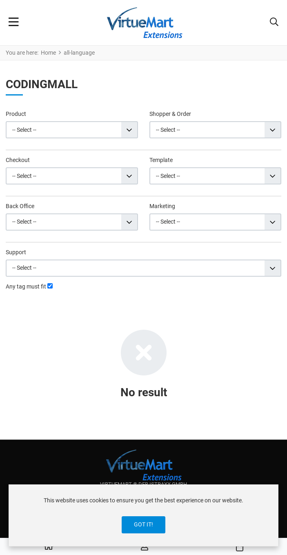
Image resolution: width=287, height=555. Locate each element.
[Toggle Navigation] (14, 23)
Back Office (20, 206)
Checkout (18, 160)
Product (16, 114)
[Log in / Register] (144, 547)
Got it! (143, 524)
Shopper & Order (170, 114)
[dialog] (143, 515)
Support (16, 252)
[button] (274, 23)
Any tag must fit (26, 286)
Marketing (162, 206)
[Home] (48, 547)
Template (161, 160)
